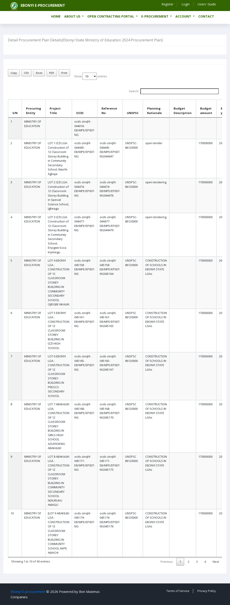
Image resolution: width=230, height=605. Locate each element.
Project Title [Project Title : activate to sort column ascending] (55, 110)
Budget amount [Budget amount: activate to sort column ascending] (206, 110)
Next (216, 562)
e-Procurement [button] (155, 16)
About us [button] (72, 16)
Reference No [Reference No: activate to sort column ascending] (109, 110)
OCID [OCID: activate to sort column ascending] (80, 113)
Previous (167, 562)
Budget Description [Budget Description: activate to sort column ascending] (183, 110)
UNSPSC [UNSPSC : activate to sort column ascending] (133, 113)
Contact (206, 16)
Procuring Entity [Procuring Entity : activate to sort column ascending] (33, 110)
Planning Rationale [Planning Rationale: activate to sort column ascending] (154, 110)
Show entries (90, 76)
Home (56, 16)
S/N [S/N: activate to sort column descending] (15, 113)
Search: (174, 91)
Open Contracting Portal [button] (111, 16)
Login (185, 4)
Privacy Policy (206, 591)
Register (167, 4)
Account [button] (183, 16)
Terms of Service (177, 591)
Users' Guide (207, 4)
